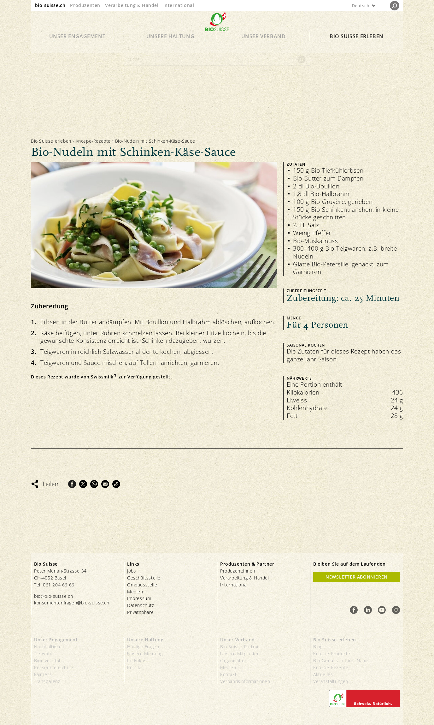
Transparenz (47, 681)
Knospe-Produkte (331, 654)
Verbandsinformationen (245, 681)
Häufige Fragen (143, 647)
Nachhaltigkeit (49, 647)
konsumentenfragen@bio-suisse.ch (71, 603)
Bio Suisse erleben (357, 44)
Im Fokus (137, 660)
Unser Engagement (77, 44)
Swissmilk (102, 377)
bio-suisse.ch (50, 5)
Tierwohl (43, 654)
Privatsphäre (140, 612)
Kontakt (228, 674)
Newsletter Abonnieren (357, 577)
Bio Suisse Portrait (240, 647)
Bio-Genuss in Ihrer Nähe (340, 660)
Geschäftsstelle (144, 578)
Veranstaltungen (330, 681)
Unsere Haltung (170, 44)
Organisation (233, 660)
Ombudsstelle (142, 585)
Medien (135, 592)
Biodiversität (47, 660)
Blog (317, 647)
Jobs (131, 571)
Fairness (43, 674)
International (178, 5)
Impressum (139, 598)
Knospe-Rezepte (93, 141)
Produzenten (85, 5)
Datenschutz (140, 605)
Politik (133, 667)
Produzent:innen (237, 571)
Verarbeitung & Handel (132, 5)
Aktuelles (323, 674)
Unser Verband (263, 44)
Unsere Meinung (144, 654)
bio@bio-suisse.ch (53, 596)
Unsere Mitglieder (239, 654)
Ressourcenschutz (53, 667)
